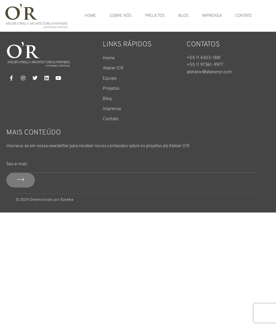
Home (90, 15)
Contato (243, 15)
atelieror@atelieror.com (209, 72)
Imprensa (212, 15)
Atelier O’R (113, 68)
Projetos (155, 15)
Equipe (109, 78)
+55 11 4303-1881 (204, 58)
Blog (183, 15)
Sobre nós (120, 15)
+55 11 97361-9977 (205, 65)
